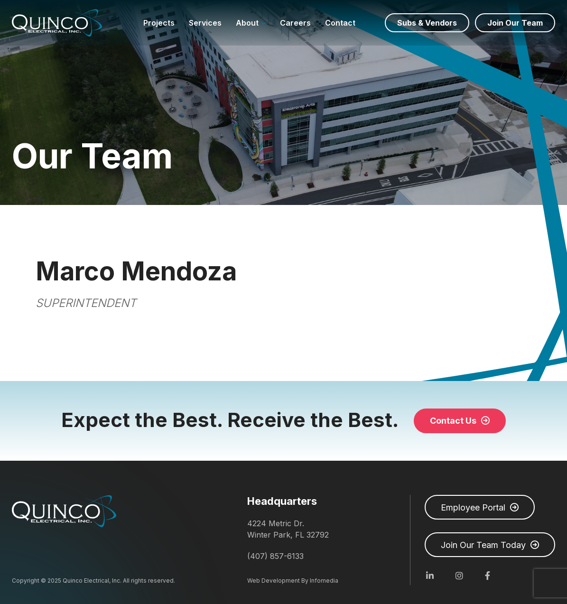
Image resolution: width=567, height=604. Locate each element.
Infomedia (324, 580)
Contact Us (453, 421)
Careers (295, 23)
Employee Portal (473, 507)
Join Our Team (515, 23)
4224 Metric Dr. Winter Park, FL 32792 (288, 529)
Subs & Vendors (427, 23)
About (247, 23)
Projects (159, 23)
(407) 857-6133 (275, 556)
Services (205, 23)
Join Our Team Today (483, 545)
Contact (340, 23)
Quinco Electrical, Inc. (57, 23)
